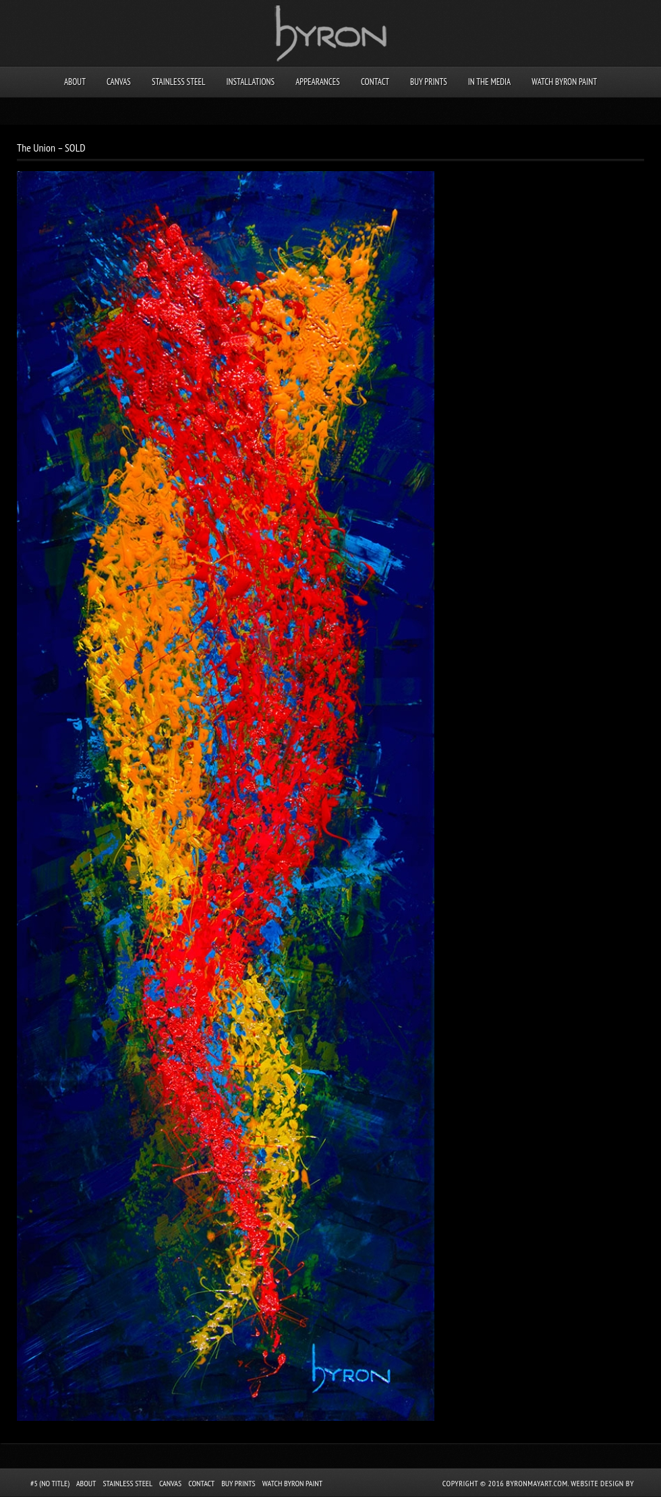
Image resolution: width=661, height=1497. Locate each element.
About (75, 82)
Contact (375, 82)
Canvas (119, 82)
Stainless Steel (179, 82)
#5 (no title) (49, 1483)
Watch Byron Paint (564, 82)
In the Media (489, 82)
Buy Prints (428, 82)
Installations (250, 82)
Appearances (317, 82)
